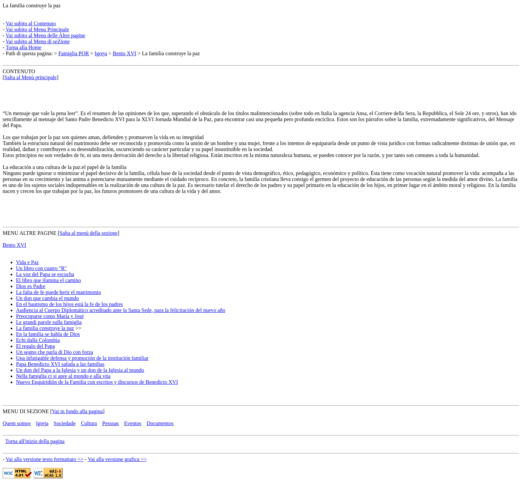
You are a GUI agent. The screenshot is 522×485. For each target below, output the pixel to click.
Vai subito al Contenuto (31, 23)
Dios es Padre (30, 286)
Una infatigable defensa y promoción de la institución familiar (82, 358)
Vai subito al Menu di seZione (38, 41)
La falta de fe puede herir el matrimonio (58, 292)
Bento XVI (124, 53)
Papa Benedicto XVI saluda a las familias (60, 364)
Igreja (101, 53)
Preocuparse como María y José (50, 316)
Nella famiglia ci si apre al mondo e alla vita (63, 376)
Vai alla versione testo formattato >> (45, 459)
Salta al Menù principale (30, 77)
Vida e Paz (27, 262)
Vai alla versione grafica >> (117, 459)
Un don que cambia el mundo (47, 298)
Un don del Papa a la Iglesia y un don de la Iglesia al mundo (80, 370)
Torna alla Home (23, 47)
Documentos (159, 423)
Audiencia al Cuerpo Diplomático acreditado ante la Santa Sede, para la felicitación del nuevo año (120, 310)
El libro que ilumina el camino (48, 280)
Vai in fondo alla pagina (77, 411)
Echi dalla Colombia (38, 340)
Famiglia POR (73, 53)
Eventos (132, 423)
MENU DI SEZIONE (26, 411)
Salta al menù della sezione (89, 233)
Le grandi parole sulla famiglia (49, 322)
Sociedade (65, 423)
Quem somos (17, 423)
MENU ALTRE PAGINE (30, 233)
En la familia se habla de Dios (48, 334)
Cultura (89, 423)
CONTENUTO (19, 71)
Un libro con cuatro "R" (41, 268)
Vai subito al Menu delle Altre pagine (45, 35)
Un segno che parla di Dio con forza (54, 352)
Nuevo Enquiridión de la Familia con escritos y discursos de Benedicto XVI (97, 382)
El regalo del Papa (35, 346)
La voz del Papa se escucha (45, 274)
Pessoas (110, 423)
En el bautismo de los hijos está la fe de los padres (69, 304)
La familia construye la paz (32, 5)
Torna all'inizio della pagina (35, 441)
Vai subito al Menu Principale (37, 29)
